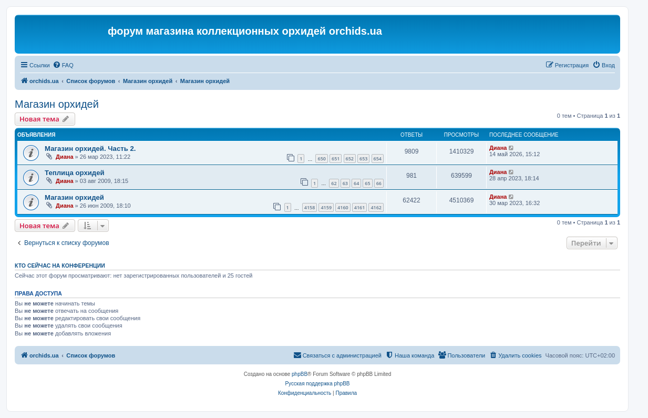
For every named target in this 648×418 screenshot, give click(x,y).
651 (336, 158)
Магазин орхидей (57, 104)
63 (345, 183)
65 (367, 183)
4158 (309, 207)
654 (378, 158)
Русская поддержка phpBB (317, 383)
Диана (64, 157)
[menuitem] (63, 65)
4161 (359, 207)
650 (321, 158)
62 (333, 183)
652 (350, 158)
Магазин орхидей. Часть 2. (90, 148)
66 (379, 183)
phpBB (299, 374)
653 (363, 158)
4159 (326, 207)
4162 (376, 207)
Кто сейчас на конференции (60, 265)
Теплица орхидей (75, 173)
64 (356, 183)
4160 (342, 207)
